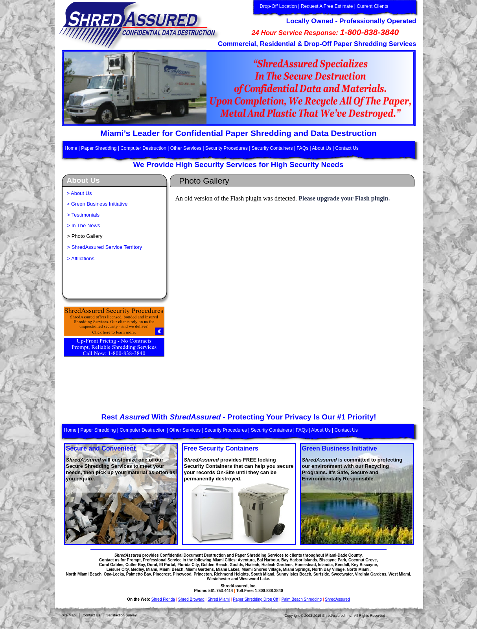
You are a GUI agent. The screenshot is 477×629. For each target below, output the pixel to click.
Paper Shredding (98, 148)
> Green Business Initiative (97, 204)
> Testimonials (83, 215)
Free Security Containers (221, 448)
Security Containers (272, 148)
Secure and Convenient (101, 448)
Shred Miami (219, 599)
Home (72, 148)
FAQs (302, 148)
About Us (321, 148)
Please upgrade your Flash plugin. (344, 198)
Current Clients (372, 6)
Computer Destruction (143, 148)
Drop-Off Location (278, 6)
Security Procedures (226, 148)
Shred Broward (191, 599)
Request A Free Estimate (327, 6)
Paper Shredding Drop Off (255, 599)
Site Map (69, 615)
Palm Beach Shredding (302, 599)
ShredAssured (337, 599)
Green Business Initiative (339, 448)
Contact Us (91, 615)
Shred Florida (163, 599)
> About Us (79, 193)
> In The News (83, 225)
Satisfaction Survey (121, 615)
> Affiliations (81, 258)
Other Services (185, 148)
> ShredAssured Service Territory (104, 247)
